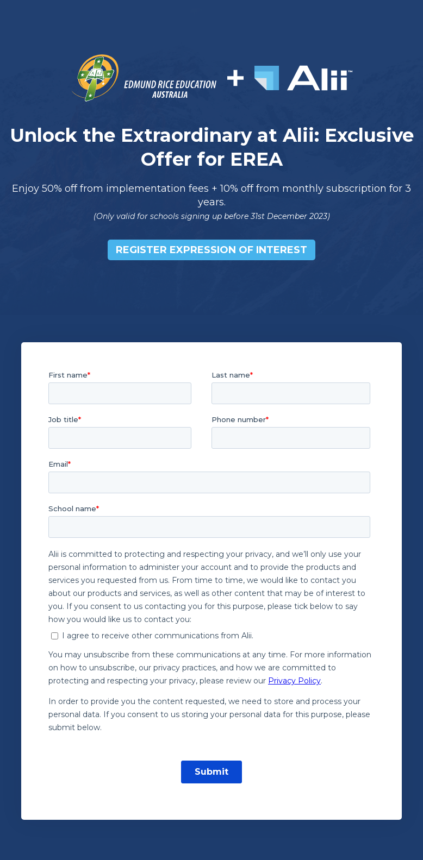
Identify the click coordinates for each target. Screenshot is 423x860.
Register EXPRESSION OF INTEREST (211, 250)
